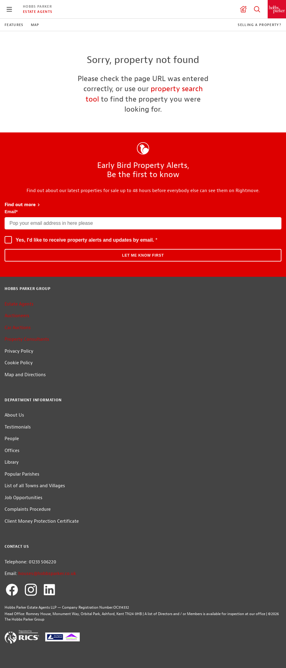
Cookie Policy (19, 363)
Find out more (22, 205)
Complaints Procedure (28, 509)
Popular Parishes (22, 474)
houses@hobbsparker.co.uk (47, 574)
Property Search (257, 9)
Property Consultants (27, 339)
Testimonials (18, 427)
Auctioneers (17, 316)
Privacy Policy (19, 351)
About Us (14, 415)
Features (14, 25)
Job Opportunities (23, 498)
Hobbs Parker (37, 6)
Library (12, 462)
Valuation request (243, 9)
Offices (12, 451)
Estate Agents (37, 11)
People (12, 439)
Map (35, 25)
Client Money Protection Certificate (42, 521)
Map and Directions (25, 375)
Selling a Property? (259, 25)
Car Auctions (18, 328)
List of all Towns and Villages (35, 486)
